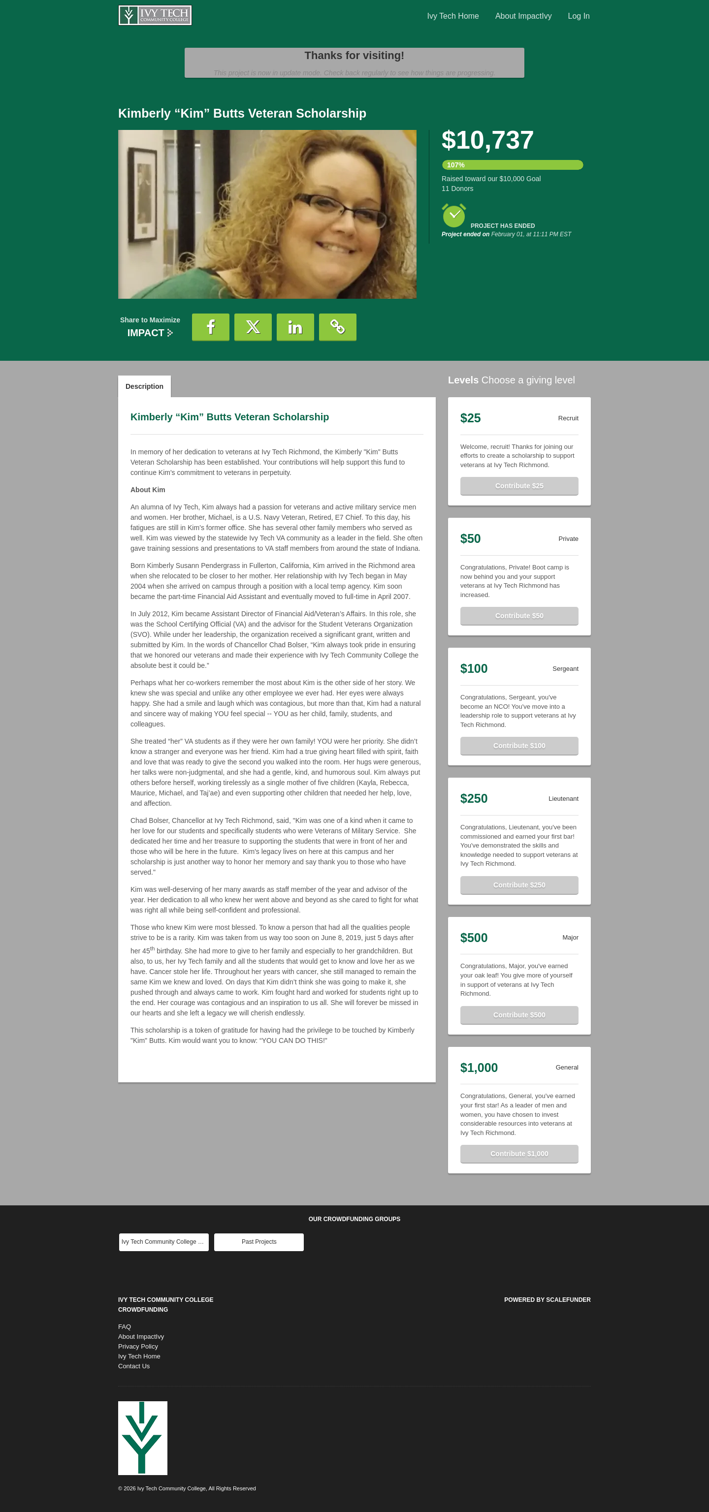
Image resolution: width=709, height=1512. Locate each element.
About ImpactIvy (523, 16)
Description (144, 386)
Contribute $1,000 (519, 1154)
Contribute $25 (519, 486)
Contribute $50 (519, 616)
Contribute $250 (519, 885)
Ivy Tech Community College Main (165, 1241)
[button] (210, 327)
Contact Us (134, 1366)
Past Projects (259, 1241)
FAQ (124, 1326)
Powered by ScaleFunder (547, 1299)
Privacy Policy (138, 1346)
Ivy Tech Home (453, 16)
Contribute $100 (519, 746)
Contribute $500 (519, 1015)
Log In (579, 16)
